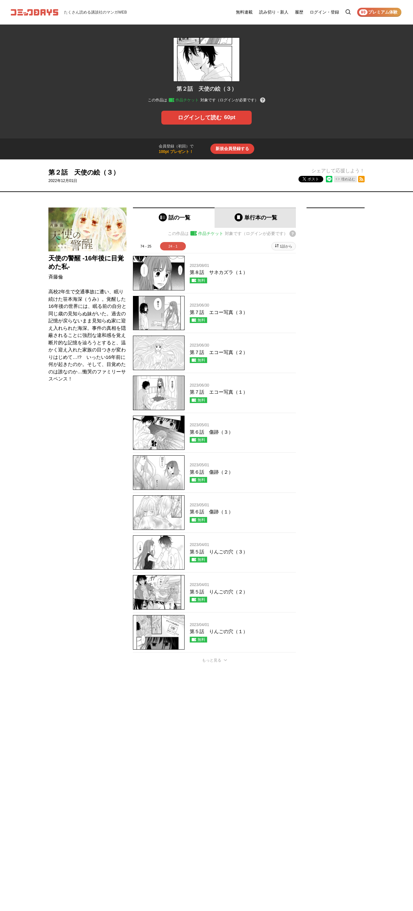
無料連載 (244, 12)
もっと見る (211, 660)
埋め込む (348, 179)
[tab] (174, 218)
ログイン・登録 (324, 12)
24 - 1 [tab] (172, 246)
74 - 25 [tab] (145, 246)
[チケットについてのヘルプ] (262, 100)
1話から (286, 246)
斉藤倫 (55, 276)
